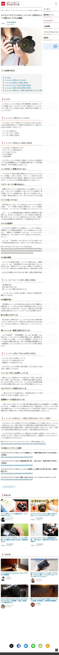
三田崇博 (38, 624)
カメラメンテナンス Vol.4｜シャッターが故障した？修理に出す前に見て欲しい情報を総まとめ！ (14, 550)
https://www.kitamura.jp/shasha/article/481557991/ (17, 465)
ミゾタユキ (38, 594)
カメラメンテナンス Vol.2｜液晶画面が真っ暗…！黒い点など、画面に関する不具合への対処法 (44, 550)
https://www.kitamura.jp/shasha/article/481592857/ (17, 473)
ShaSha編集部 (11, 22)
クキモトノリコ (10, 625)
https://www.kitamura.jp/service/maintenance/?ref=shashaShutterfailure (23, 444)
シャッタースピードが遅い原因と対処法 (18, 85)
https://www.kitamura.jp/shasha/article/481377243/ (17, 457)
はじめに (8, 77)
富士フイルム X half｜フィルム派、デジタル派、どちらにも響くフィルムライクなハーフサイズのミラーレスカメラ (44, 590)
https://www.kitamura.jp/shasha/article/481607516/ (17, 479)
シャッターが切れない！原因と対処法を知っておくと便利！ (24, 90)
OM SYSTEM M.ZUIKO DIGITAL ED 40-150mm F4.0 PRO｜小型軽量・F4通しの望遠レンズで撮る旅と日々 (14, 621)
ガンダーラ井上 (10, 523)
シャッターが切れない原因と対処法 (16, 82)
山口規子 (8, 592)
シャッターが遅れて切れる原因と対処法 (18, 88)
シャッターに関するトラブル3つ (15, 80)
